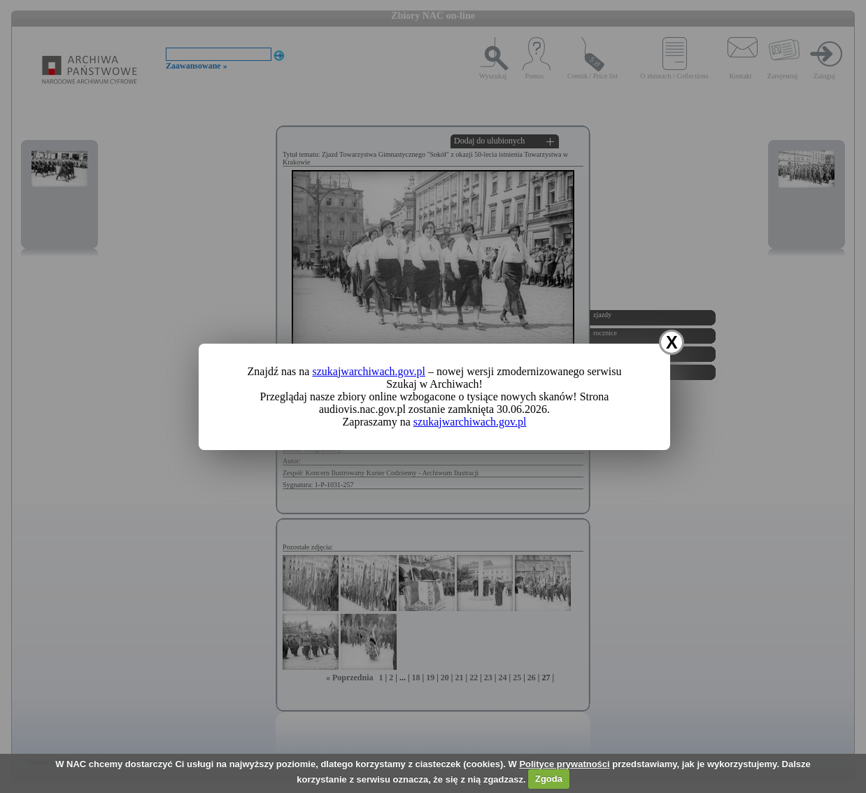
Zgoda (548, 778)
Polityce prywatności (564, 764)
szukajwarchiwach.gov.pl (368, 371)
